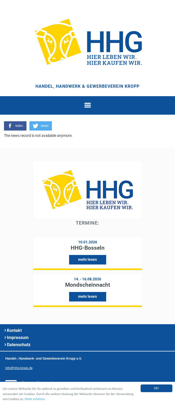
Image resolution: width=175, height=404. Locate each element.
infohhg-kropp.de (19, 368)
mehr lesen (87, 259)
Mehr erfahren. (35, 399)
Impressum (18, 337)
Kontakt (14, 330)
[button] (15, 126)
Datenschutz (18, 344)
